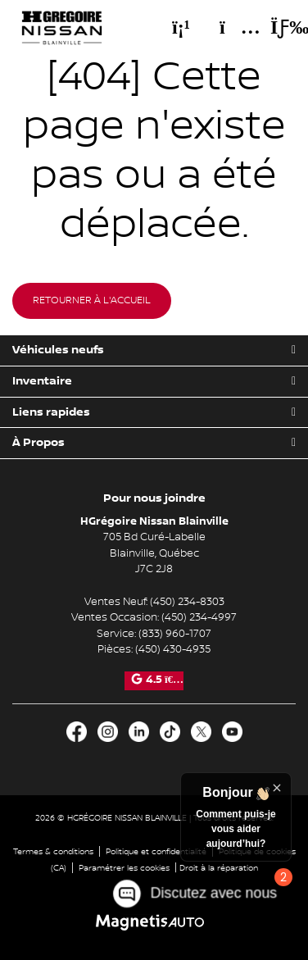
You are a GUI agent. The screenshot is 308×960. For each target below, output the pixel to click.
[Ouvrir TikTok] (170, 731)
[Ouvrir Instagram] (107, 731)
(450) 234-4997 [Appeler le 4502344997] (199, 617)
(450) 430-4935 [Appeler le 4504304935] (173, 649)
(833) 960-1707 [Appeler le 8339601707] (174, 633)
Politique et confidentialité (156, 851)
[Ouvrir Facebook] (76, 731)
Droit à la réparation (218, 867)
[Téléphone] (181, 27)
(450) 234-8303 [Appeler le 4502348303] (187, 601)
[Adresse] (231, 27)
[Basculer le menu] (276, 27)
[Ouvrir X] (201, 731)
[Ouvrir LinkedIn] (139, 731)
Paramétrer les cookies (124, 867)
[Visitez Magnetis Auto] (154, 923)
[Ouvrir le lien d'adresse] (154, 553)
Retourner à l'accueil (92, 300)
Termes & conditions (53, 851)
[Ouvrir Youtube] (232, 731)
